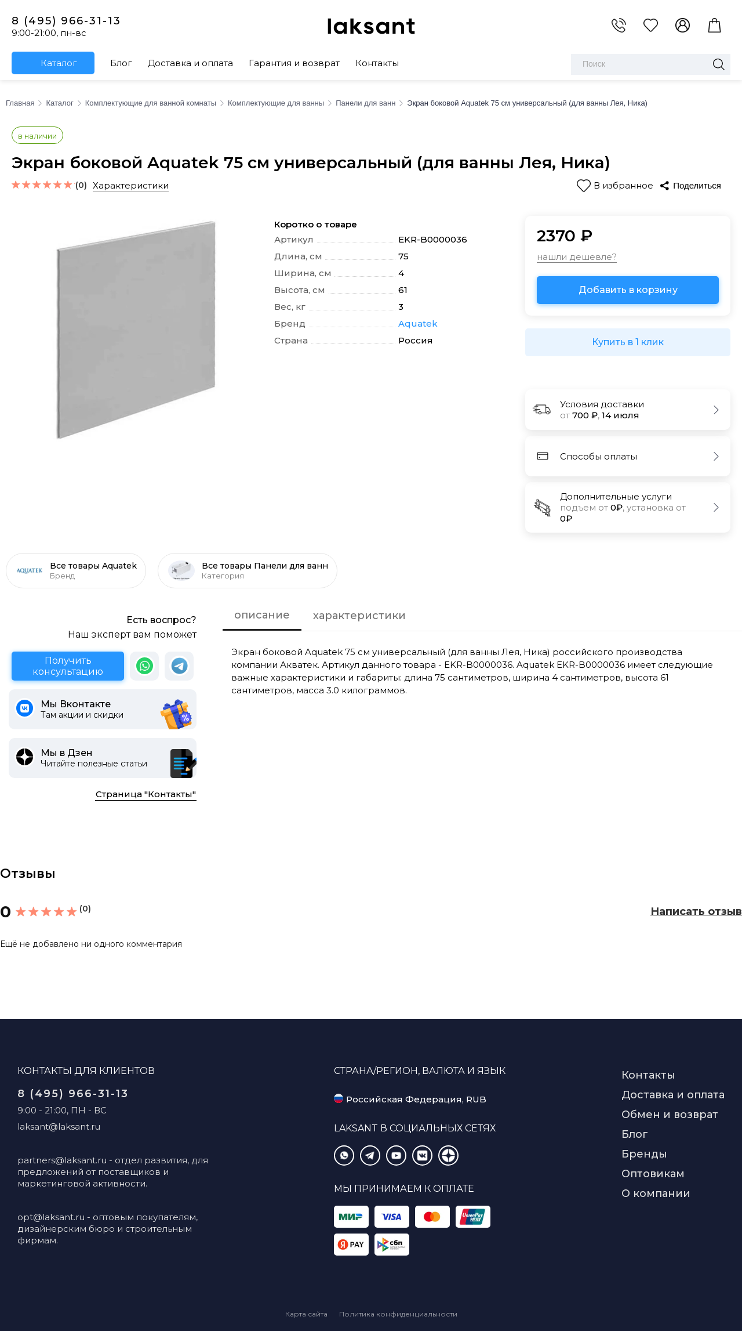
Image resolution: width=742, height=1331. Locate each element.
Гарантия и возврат (294, 62)
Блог (121, 62)
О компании (655, 1193)
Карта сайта (306, 1314)
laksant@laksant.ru (58, 1126)
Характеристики (131, 185)
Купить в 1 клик (628, 342)
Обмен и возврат (669, 1114)
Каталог (59, 62)
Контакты (377, 62)
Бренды (644, 1154)
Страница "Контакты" (146, 794)
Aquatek (418, 324)
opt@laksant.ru (51, 1217)
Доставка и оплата (190, 62)
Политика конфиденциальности (398, 1314)
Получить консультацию (67, 666)
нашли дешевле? (577, 256)
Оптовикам (653, 1173)
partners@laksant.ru (62, 1160)
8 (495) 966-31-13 (66, 21)
